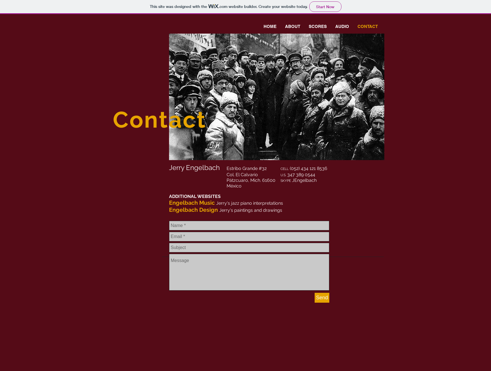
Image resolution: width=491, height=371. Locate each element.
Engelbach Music (192, 202)
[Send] (322, 298)
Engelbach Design (193, 209)
